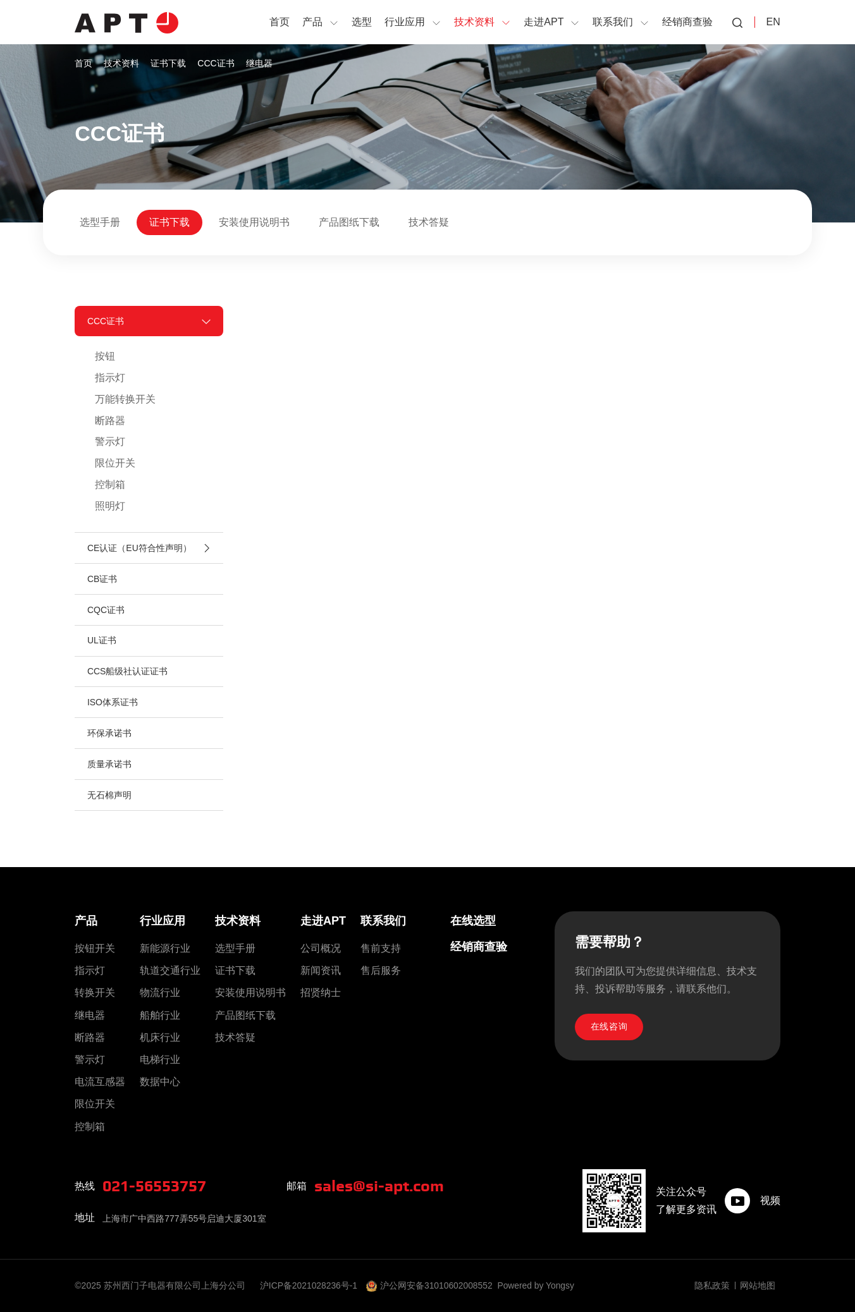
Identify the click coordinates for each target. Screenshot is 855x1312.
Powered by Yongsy (538, 1285)
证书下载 (168, 63)
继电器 (259, 63)
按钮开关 (95, 948)
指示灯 (110, 378)
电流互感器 (100, 1081)
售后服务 (380, 970)
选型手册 (100, 222)
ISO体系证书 (112, 707)
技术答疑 (429, 222)
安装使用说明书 (254, 222)
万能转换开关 (125, 399)
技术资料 (121, 63)
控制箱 (110, 485)
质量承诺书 (109, 769)
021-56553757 (157, 1186)
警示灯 (110, 442)
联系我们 (383, 920)
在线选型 (473, 920)
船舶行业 (160, 1015)
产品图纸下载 (349, 222)
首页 (83, 63)
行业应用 (162, 920)
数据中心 (160, 1081)
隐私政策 (712, 1285)
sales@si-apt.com (382, 1186)
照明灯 (110, 507)
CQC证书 (106, 612)
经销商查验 (478, 946)
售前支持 (380, 948)
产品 (86, 920)
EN (773, 21)
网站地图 (757, 1285)
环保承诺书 (109, 737)
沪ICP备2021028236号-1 (310, 1285)
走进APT (323, 920)
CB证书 (102, 581)
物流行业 (160, 993)
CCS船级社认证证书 (127, 675)
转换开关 (95, 993)
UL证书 (101, 644)
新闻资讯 (320, 970)
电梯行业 (160, 1059)
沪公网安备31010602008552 (438, 1285)
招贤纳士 (320, 993)
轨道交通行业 (170, 970)
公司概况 (320, 948)
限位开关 (115, 464)
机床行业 (160, 1037)
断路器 (110, 421)
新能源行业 (165, 948)
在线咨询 (609, 1028)
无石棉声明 (109, 800)
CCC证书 (215, 63)
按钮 (105, 356)
